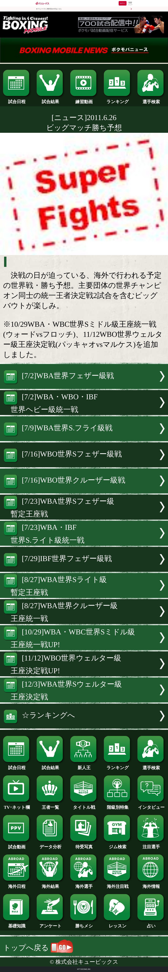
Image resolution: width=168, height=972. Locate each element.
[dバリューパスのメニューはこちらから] (130, 3)
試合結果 (50, 99)
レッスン (117, 923)
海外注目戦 (117, 884)
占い (151, 923)
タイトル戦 (84, 805)
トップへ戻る (38, 948)
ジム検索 (117, 844)
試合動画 (17, 844)
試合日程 (17, 99)
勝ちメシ (84, 923)
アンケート (50, 923)
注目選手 (151, 844)
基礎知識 (17, 923)
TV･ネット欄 (17, 805)
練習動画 (84, 99)
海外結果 (50, 884)
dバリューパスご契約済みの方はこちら (49, 9)
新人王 (84, 765)
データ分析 (50, 844)
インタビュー (151, 805)
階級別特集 (117, 805)
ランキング (117, 99)
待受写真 (84, 844)
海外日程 (17, 884)
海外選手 (84, 884)
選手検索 (151, 99)
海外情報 (151, 884)
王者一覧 (50, 805)
